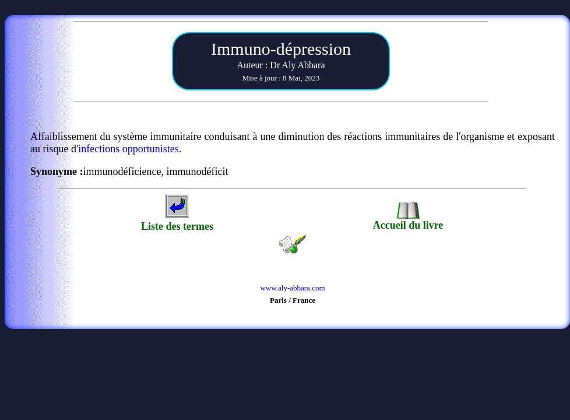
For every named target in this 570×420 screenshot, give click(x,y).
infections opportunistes (128, 149)
